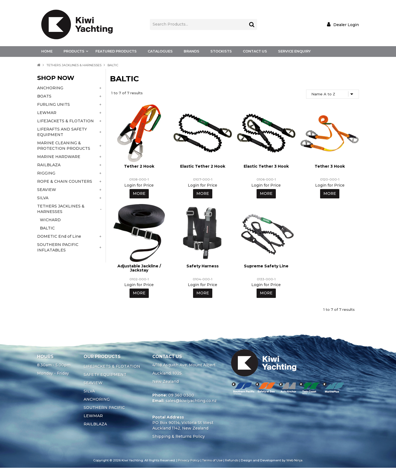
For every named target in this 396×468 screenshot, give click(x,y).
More (139, 193)
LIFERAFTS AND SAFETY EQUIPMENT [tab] (62, 132)
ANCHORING (97, 399)
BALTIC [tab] (47, 228)
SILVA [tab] (42, 197)
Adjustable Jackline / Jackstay (139, 268)
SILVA (89, 391)
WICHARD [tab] (50, 219)
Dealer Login (346, 24)
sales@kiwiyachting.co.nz (191, 400)
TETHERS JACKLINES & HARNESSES (73, 65)
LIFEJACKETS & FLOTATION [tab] (65, 120)
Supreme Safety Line (266, 266)
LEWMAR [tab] (46, 112)
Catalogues (160, 51)
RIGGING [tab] (46, 173)
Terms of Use (212, 461)
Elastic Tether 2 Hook (202, 166)
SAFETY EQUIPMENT (105, 374)
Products (74, 51)
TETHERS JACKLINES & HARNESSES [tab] (60, 209)
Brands (191, 51)
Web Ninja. (294, 461)
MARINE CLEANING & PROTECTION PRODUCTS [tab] (63, 145)
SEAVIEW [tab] (46, 189)
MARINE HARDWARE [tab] (58, 156)
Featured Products (116, 51)
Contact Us (255, 51)
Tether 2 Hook (139, 166)
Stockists (221, 51)
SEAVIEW (93, 383)
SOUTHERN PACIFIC (104, 407)
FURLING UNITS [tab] (53, 104)
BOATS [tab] (44, 96)
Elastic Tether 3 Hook (266, 166)
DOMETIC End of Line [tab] (59, 236)
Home (47, 51)
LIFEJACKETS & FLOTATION (112, 366)
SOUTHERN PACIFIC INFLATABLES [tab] (57, 247)
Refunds (231, 461)
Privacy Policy (189, 461)
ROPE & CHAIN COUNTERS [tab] (64, 181)
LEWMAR (93, 416)
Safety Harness (202, 266)
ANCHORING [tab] (50, 87)
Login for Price (139, 185)
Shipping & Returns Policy (178, 436)
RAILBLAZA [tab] (49, 164)
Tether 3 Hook (330, 166)
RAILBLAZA (95, 424)
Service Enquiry (294, 51)
